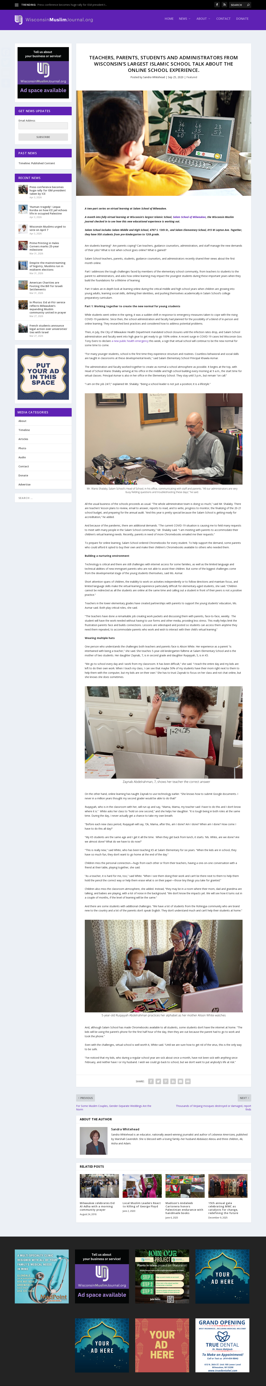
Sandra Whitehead (154, 74)
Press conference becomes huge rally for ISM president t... (72, 4)
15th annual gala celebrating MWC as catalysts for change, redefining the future (223, 1205)
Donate (242, 21)
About (202, 21)
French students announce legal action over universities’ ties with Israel (48, 325)
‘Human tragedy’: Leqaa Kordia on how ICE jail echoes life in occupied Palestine (48, 207)
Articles (23, 435)
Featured (191, 74)
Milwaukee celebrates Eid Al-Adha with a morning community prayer (97, 1203)
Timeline (24, 426)
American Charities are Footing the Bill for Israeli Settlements (46, 282)
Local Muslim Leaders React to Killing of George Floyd (142, 1201)
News (183, 21)
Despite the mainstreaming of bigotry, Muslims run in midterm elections (47, 263)
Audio (22, 454)
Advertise (24, 481)
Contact (223, 21)
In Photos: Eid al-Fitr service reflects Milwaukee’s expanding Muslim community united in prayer (48, 304)
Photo (22, 444)
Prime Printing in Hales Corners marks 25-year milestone (44, 243)
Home (169, 21)
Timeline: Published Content (36, 160)
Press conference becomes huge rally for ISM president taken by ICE (48, 187)
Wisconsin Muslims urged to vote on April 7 (48, 224)
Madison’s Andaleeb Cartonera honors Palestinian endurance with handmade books (184, 1205)
